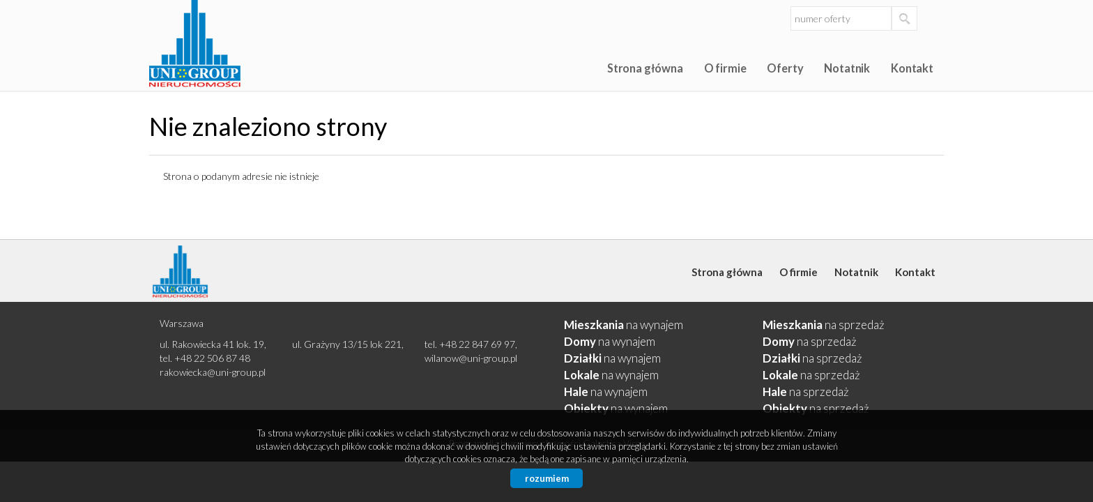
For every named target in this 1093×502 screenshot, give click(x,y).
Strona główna (645, 68)
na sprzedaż (824, 324)
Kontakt (912, 68)
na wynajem (623, 324)
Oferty (785, 68)
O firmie (725, 68)
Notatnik (847, 68)
